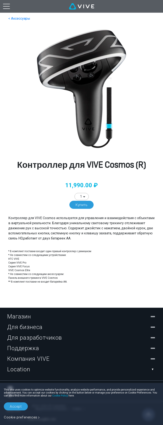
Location (81, 369)
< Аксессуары (19, 18)
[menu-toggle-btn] (6, 6)
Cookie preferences (20, 417)
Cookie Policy (60, 395)
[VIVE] (81, 6)
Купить (81, 205)
